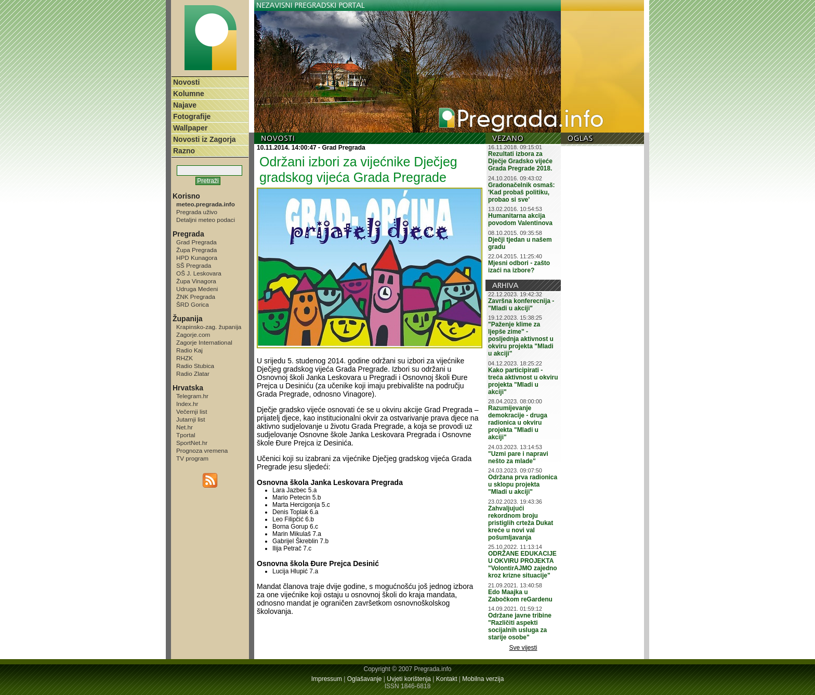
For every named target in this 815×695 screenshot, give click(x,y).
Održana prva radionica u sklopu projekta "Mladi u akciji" (522, 484)
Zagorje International (204, 342)
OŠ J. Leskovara (198, 273)
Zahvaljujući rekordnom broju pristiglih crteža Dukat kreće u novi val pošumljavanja (520, 523)
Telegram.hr (192, 395)
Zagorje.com (193, 334)
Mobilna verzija (483, 679)
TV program (192, 458)
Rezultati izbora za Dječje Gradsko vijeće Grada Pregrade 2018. (520, 161)
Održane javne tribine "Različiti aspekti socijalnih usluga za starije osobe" (519, 626)
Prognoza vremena (202, 450)
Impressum (326, 679)
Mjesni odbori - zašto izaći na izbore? (519, 266)
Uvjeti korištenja (409, 679)
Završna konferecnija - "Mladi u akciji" (521, 304)
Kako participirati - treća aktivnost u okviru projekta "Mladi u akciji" (523, 381)
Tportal (185, 434)
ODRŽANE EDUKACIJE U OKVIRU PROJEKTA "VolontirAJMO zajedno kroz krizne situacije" (522, 564)
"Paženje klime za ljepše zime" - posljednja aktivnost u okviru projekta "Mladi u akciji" (521, 339)
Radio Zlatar (192, 373)
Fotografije (192, 116)
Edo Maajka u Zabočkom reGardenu (520, 595)
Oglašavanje (364, 679)
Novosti (186, 82)
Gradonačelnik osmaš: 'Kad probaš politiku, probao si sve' (521, 192)
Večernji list (191, 411)
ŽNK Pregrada (195, 296)
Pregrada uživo (196, 211)
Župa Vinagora (196, 281)
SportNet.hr (191, 442)
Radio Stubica (195, 365)
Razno (184, 151)
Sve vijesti (523, 647)
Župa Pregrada (196, 249)
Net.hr (184, 427)
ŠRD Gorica (192, 304)
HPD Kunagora (196, 257)
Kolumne (188, 93)
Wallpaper (190, 128)
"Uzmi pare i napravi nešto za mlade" (518, 457)
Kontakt (446, 679)
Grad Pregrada (196, 242)
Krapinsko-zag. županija (208, 326)
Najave (184, 105)
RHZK (184, 358)
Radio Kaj (189, 350)
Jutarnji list (190, 419)
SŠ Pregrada (193, 265)
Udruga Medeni (197, 288)
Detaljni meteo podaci (205, 219)
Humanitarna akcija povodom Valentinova (520, 219)
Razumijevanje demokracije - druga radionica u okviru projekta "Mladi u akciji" (517, 422)
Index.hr (187, 403)
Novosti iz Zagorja (204, 139)
